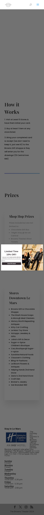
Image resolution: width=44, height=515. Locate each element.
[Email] (11, 261)
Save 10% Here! (11, 263)
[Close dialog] (42, 245)
